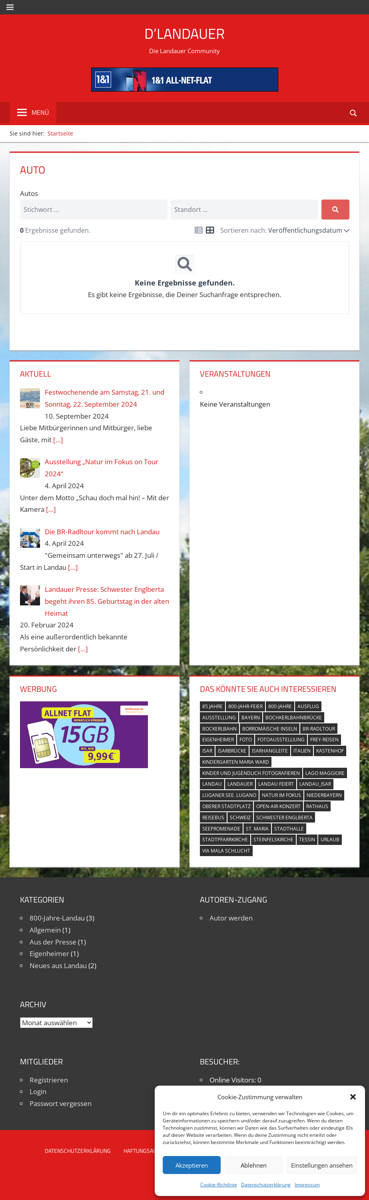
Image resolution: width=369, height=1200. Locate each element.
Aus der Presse (53, 941)
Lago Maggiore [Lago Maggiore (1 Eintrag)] (325, 773)
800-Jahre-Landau (57, 917)
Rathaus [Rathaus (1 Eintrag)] (317, 806)
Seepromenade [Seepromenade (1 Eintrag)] (221, 828)
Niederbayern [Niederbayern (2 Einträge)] (324, 795)
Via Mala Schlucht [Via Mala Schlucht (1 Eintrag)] (226, 850)
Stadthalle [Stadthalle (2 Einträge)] (289, 828)
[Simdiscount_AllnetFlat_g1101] (84, 765)
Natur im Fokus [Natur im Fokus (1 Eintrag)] (281, 795)
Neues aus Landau (58, 965)
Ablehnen (254, 1165)
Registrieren (49, 1079)
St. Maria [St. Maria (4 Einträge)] (257, 828)
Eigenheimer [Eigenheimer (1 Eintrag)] (218, 739)
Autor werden (231, 917)
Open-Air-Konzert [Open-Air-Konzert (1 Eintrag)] (278, 806)
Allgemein (45, 929)
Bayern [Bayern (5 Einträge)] (250, 717)
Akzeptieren (192, 1165)
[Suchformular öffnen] (354, 112)
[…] (58, 439)
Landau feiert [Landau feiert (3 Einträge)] (276, 784)
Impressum (307, 1184)
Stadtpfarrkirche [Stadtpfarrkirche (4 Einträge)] (225, 839)
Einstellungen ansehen (322, 1165)
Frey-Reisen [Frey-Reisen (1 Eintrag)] (324, 739)
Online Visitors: (233, 1079)
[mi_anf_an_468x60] (184, 89)
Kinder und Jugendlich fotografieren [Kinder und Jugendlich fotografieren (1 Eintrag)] (251, 773)
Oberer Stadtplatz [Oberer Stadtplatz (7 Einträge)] (226, 806)
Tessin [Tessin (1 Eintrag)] (307, 839)
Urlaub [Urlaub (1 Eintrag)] (330, 839)
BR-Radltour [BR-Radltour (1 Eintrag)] (319, 728)
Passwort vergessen (61, 1103)
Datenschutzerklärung (266, 1184)
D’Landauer (184, 33)
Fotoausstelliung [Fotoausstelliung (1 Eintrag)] (281, 739)
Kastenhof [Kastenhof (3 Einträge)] (330, 750)
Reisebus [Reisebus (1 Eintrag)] (213, 817)
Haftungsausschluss (153, 1150)
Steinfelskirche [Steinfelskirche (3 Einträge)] (273, 839)
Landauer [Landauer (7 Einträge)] (240, 784)
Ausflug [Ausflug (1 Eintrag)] (308, 706)
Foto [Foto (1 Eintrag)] (245, 739)
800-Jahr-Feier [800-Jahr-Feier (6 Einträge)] (245, 706)
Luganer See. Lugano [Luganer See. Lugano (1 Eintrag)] (229, 795)
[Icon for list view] (199, 230)
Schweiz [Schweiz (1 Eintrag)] (240, 817)
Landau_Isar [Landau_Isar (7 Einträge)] (315, 784)
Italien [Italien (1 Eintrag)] (302, 750)
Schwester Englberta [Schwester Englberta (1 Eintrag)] (284, 817)
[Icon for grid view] (210, 230)
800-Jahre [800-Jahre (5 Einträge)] (280, 706)
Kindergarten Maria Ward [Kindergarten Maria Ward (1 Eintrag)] (235, 762)
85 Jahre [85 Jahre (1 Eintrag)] (212, 706)
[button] (353, 1097)
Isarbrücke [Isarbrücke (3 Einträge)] (232, 750)
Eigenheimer (49, 953)
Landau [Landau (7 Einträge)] (212, 784)
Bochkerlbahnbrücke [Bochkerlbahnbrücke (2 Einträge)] (293, 717)
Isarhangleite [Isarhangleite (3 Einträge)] (270, 750)
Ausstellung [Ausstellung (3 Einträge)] (219, 717)
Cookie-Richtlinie (218, 1184)
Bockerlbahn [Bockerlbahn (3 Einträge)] (219, 728)
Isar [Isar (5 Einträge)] (207, 750)
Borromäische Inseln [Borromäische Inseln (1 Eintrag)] (269, 728)
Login (38, 1091)
